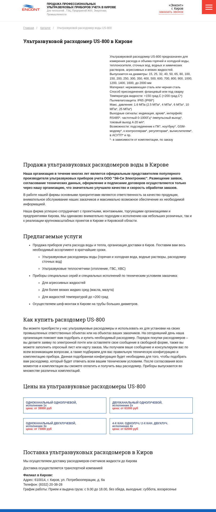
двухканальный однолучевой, (151, 405)
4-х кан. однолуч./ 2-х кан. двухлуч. (151, 426)
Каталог (45, 28)
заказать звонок (171, 12)
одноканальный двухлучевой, (65, 426)
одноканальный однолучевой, (65, 405)
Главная (28, 28)
